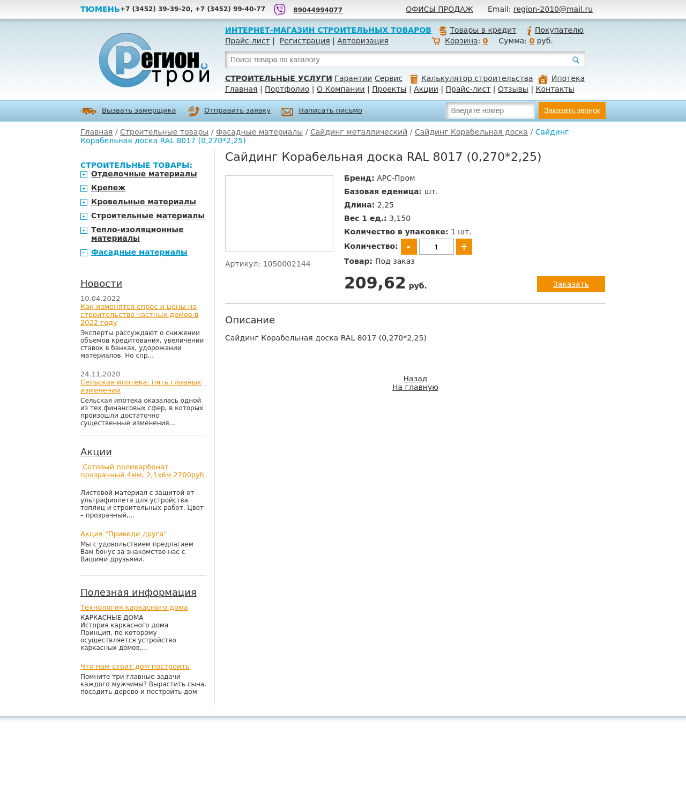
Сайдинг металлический (358, 132)
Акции (426, 89)
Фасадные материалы (259, 132)
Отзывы (513, 89)
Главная (241, 89)
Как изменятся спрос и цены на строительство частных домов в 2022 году (139, 314)
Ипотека (561, 78)
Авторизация (363, 40)
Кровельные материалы (143, 201)
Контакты (555, 89)
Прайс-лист (247, 40)
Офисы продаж (439, 9)
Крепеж (108, 187)
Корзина (461, 40)
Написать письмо (321, 111)
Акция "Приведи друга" (123, 534)
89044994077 (317, 10)
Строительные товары (164, 132)
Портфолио (287, 89)
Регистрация (305, 40)
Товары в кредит (477, 30)
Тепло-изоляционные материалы (137, 233)
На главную (415, 387)
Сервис (388, 78)
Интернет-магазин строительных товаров (328, 30)
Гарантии (353, 78)
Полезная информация (138, 592)
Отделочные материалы (144, 173)
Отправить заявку (229, 111)
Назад (416, 378)
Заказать (571, 284)
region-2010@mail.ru (553, 9)
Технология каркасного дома (134, 607)
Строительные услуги (278, 78)
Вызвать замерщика (128, 111)
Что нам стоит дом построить (135, 666)
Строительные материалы (148, 215)
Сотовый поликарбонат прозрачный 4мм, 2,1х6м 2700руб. (143, 471)
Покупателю (555, 30)
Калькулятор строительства (472, 78)
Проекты (389, 89)
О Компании (341, 89)
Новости (101, 283)
